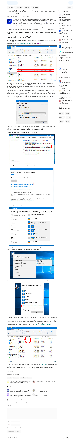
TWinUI (9, 378)
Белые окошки (12, 3)
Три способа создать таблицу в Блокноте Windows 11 (65, 27)
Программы (18, 7)
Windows (10, 7)
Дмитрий (15, 16)
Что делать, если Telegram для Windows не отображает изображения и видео (65, 59)
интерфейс (16, 378)
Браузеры (61, 117)
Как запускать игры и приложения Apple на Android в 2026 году (65, 32)
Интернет (27, 7)
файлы (67, 113)
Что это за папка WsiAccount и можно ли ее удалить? (65, 16)
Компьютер (35, 7)
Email (8, 424)
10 (20, 16)
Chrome (67, 121)
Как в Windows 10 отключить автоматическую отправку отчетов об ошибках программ (65, 71)
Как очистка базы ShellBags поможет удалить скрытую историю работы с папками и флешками (65, 83)
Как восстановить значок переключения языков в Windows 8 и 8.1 (65, 47)
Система (70, 7)
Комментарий (10, 405)
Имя (8, 421)
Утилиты (68, 117)
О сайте (66, 437)
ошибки (23, 378)
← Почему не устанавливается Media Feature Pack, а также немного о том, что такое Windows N (19, 382)
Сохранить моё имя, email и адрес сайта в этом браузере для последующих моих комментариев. (31, 427)
